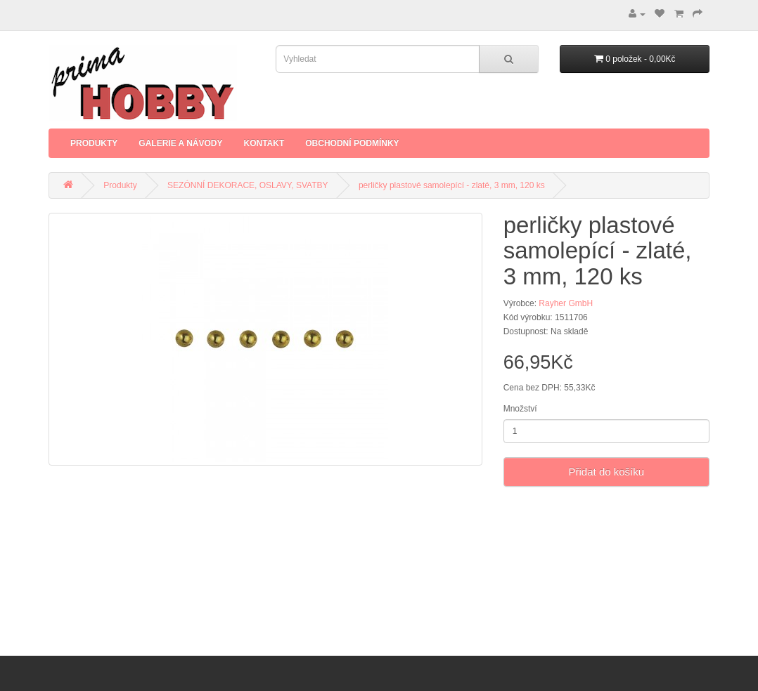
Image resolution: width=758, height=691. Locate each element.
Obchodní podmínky (352, 143)
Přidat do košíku (607, 472)
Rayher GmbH (566, 303)
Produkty (93, 143)
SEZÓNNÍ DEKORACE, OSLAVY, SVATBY (247, 185)
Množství (520, 409)
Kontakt (263, 143)
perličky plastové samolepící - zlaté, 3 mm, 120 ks (452, 185)
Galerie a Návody (180, 143)
